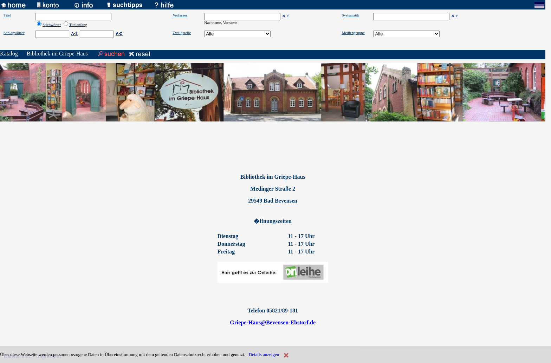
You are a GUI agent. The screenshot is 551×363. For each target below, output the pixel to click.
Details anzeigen (264, 354)
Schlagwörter (14, 33)
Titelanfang (78, 24)
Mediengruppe (353, 33)
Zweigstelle (182, 33)
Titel (7, 15)
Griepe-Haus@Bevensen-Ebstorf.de (273, 322)
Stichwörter (52, 24)
